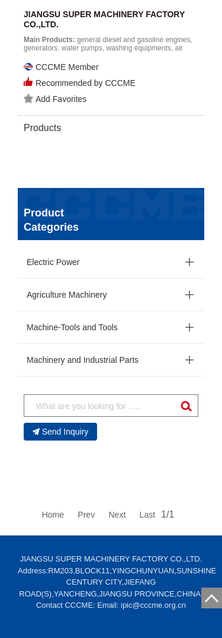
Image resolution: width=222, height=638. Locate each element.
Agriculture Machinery (67, 294)
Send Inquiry (61, 431)
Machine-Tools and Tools (72, 327)
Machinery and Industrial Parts (83, 360)
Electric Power (53, 262)
